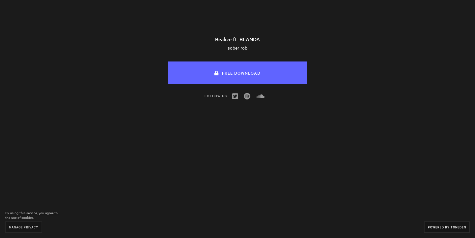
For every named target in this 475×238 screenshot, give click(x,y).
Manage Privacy (23, 226)
